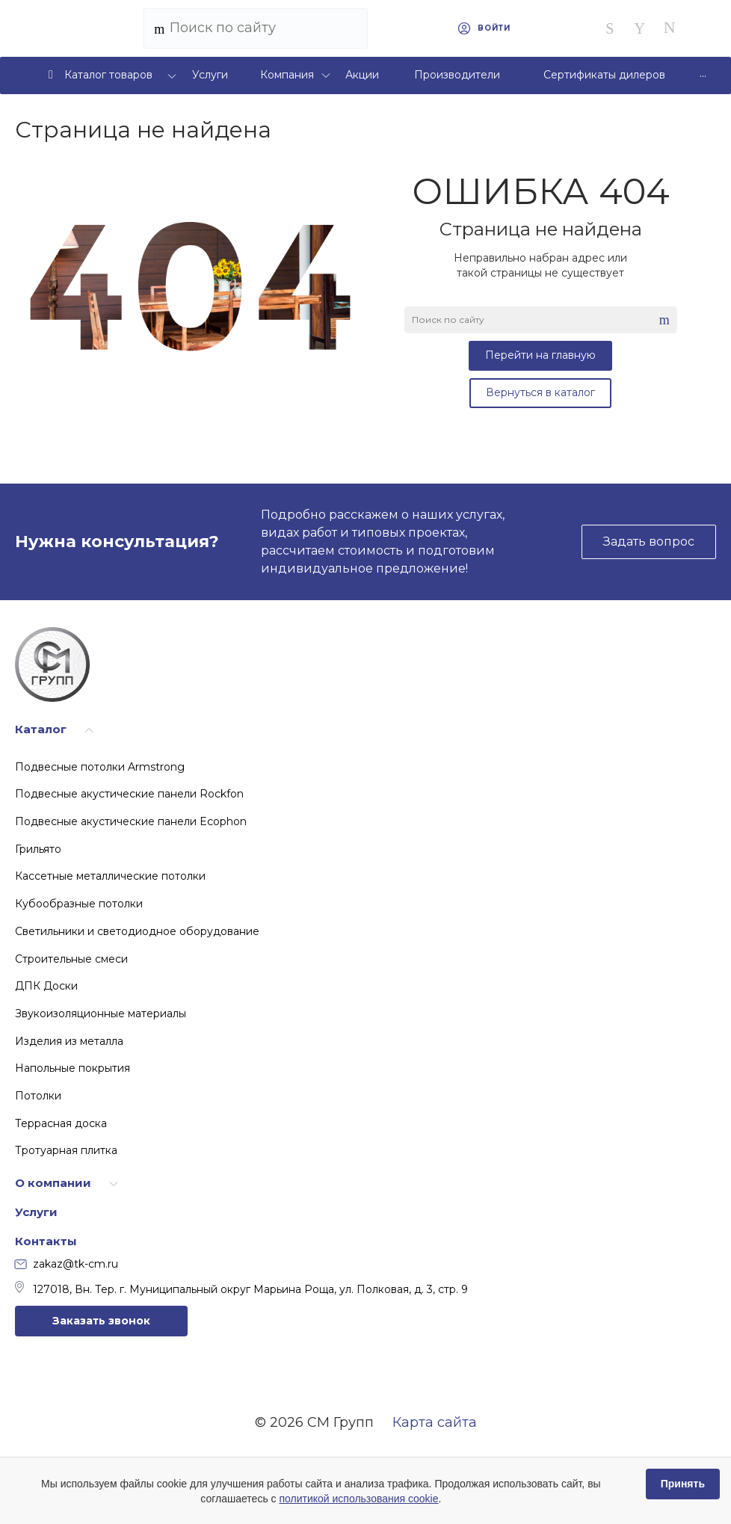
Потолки (38, 1095)
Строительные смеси (71, 959)
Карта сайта (434, 1422)
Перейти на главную (540, 355)
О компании (53, 1183)
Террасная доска (61, 1123)
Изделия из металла (69, 1041)
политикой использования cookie (358, 1499)
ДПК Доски (46, 986)
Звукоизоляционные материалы (100, 1013)
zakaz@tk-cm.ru (66, 1264)
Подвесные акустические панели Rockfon (129, 793)
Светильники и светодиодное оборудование (137, 931)
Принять (683, 1484)
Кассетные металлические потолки (110, 876)
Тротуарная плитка (66, 1150)
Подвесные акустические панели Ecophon (131, 821)
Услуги (36, 1212)
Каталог (41, 729)
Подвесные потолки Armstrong (100, 767)
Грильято (38, 849)
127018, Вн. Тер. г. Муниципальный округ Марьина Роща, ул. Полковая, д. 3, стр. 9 (241, 1288)
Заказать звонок (101, 1320)
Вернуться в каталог (540, 392)
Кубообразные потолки (79, 903)
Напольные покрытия (72, 1068)
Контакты (46, 1241)
